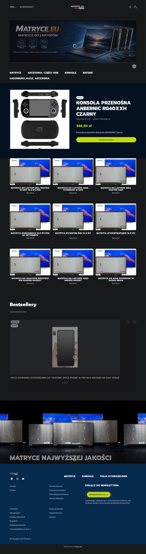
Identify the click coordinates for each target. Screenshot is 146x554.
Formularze (14, 514)
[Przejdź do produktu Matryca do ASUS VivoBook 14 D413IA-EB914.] (116, 264)
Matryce (15, 73)
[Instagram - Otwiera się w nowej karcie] (17, 484)
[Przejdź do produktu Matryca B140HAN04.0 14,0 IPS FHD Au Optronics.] (30, 218)
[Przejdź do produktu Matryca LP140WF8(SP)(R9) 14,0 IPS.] (116, 218)
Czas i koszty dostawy (57, 495)
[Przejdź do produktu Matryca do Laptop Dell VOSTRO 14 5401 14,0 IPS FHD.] (30, 171)
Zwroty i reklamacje (56, 503)
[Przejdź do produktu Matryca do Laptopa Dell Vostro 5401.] (116, 171)
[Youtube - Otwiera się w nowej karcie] (23, 484)
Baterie (88, 73)
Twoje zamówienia (56, 514)
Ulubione (52, 522)
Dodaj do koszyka (106, 140)
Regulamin (14, 526)
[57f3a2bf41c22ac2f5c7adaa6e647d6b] (39, 119)
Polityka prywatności (17, 530)
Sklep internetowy (72, 551)
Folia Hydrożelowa (113, 481)
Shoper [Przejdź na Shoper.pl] (26, 544)
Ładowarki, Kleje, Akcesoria (29, 78)
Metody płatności (55, 491)
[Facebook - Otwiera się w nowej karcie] (12, 484)
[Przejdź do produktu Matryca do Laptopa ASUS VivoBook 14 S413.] (73, 171)
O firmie (13, 495)
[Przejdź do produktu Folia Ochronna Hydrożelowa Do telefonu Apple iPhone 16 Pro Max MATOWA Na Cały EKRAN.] (65, 350)
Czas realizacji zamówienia (59, 499)
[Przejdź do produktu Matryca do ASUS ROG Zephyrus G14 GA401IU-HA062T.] (30, 264)
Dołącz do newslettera (98, 499)
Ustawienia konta (55, 518)
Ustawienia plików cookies (20, 534)
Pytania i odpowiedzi (17, 522)
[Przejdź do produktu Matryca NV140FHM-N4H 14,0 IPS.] (73, 218)
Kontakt (13, 491)
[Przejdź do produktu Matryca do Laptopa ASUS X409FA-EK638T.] (73, 264)
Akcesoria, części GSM (43, 73)
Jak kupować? (15, 518)
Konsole (70, 73)
